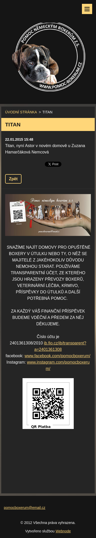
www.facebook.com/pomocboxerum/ (57, 356)
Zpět (13, 179)
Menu (87, 9)
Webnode (63, 531)
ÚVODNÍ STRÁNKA (21, 112)
